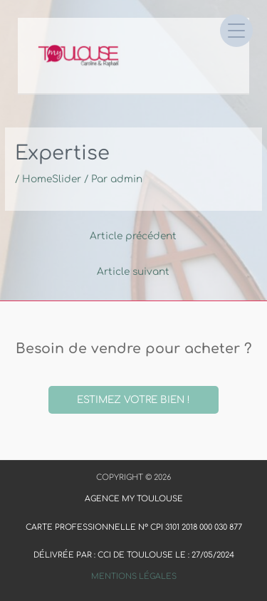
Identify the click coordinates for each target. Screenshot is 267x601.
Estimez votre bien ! (133, 399)
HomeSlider (51, 179)
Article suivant (133, 271)
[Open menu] (236, 30)
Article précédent (133, 236)
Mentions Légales (134, 576)
